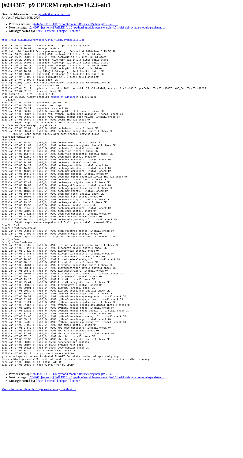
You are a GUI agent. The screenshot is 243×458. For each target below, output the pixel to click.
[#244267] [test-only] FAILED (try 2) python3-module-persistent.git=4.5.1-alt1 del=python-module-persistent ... (96, 27)
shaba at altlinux (64, 108)
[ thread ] (50, 30)
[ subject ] (63, 30)
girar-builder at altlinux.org (54, 14)
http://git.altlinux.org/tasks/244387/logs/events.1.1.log (43, 40)
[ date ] (40, 30)
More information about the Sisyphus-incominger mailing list (39, 454)
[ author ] (75, 30)
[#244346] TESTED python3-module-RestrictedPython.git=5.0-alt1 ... (75, 24)
